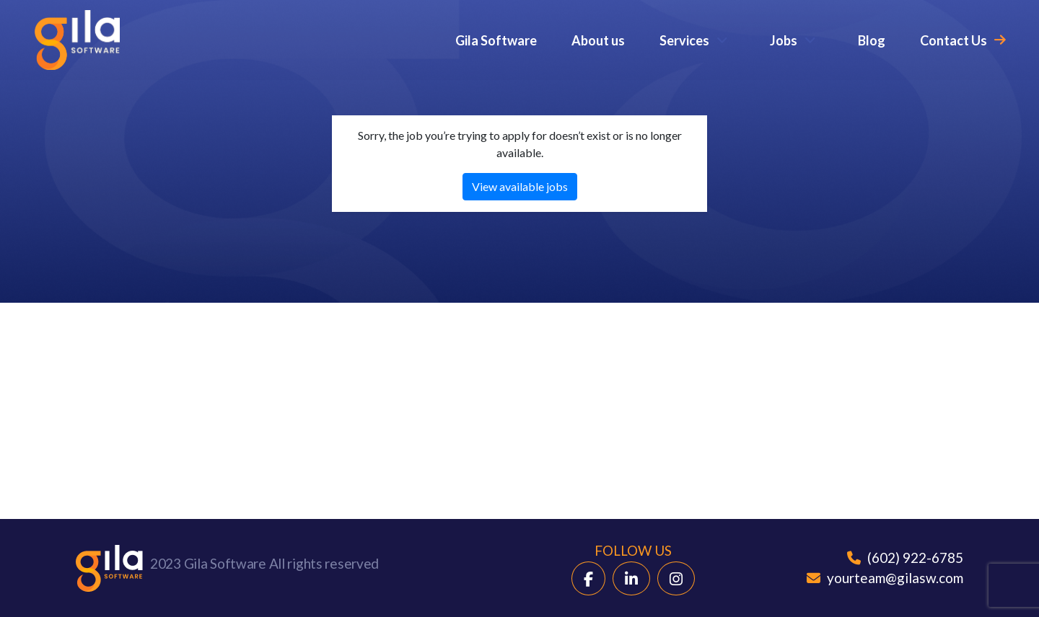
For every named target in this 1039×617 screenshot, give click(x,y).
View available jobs (520, 186)
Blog (871, 40)
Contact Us (953, 40)
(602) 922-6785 (905, 557)
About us (598, 40)
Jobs (783, 40)
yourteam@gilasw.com (885, 577)
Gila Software (496, 40)
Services (684, 40)
